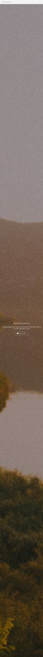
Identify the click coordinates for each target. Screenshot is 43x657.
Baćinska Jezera (6, 2)
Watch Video (21, 333)
